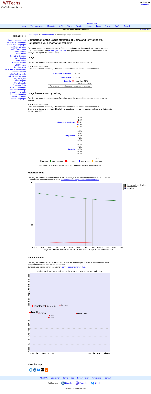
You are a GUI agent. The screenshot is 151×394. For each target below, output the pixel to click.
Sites (69, 26)
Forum (108, 26)
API (61, 26)
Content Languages (18, 99)
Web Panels (21, 54)
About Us (44, 378)
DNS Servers (20, 65)
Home (24, 26)
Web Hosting (20, 58)
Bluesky (96, 383)
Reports (51, 26)
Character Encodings (17, 90)
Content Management (17, 40)
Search (127, 26)
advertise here (92, 23)
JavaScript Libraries (18, 47)
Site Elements (20, 83)
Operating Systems (18, 56)
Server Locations (19, 96)
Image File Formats (18, 92)
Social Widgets (20, 81)
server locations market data (73, 267)
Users (89, 26)
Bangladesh (66, 77)
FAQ (117, 26)
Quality (79, 26)
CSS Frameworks (18, 49)
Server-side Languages (16, 42)
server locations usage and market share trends (80, 180)
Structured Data (19, 85)
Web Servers (20, 51)
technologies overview (57, 50)
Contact (108, 378)
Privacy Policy (83, 378)
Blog (98, 26)
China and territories (62, 74)
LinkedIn (66, 383)
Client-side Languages (16, 45)
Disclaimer (55, 378)
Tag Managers (20, 78)
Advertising (96, 378)
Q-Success (144, 4)
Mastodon (82, 383)
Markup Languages (18, 87)
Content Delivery (19, 72)
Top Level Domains (18, 94)
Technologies (36, 26)
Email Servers (20, 67)
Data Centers (20, 60)
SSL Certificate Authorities (15, 69)
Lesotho (67, 81)
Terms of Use (68, 378)
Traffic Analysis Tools (17, 74)
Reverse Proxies (19, 63)
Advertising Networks (17, 76)
